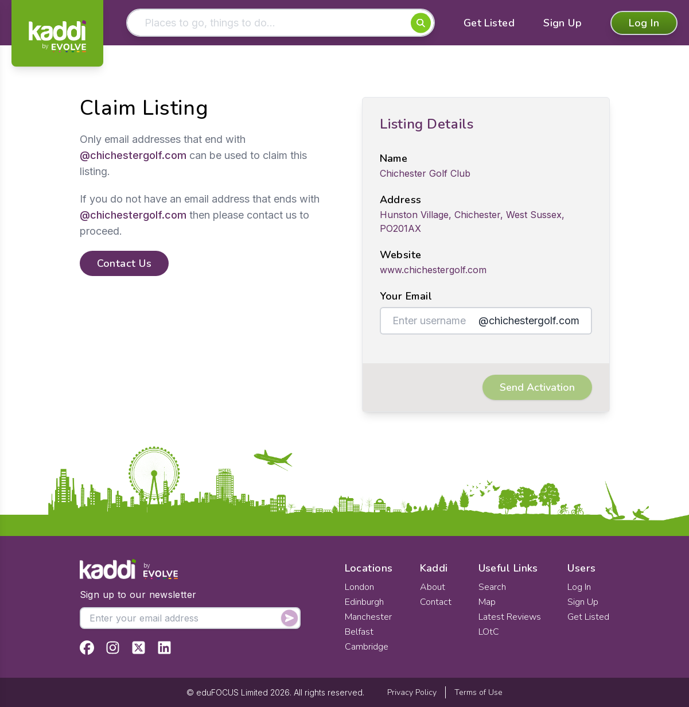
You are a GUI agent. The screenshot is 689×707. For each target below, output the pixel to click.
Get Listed (489, 23)
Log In (644, 23)
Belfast (359, 632)
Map (487, 602)
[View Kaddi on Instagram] (113, 647)
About (432, 587)
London (359, 587)
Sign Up (562, 23)
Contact (435, 602)
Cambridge (366, 646)
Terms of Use (478, 692)
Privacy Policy (412, 692)
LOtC (488, 632)
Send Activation (537, 387)
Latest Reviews (509, 617)
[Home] (57, 36)
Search (492, 587)
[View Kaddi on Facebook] (87, 647)
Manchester (368, 617)
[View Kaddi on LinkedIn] (164, 647)
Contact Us (124, 263)
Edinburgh (364, 602)
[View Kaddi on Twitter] (138, 647)
